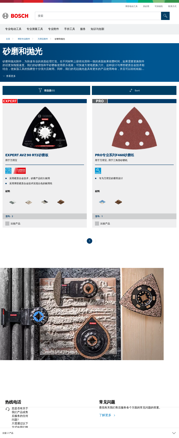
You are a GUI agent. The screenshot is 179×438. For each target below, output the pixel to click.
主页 (8, 39)
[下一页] (95, 241)
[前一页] (83, 241)
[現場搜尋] (165, 16)
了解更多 (105, 415)
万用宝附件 (43, 39)
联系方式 (172, 6)
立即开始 (7, 375)
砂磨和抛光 (60, 39)
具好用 (146, 6)
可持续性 (159, 6)
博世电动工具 (131, 6)
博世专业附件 (24, 39)
